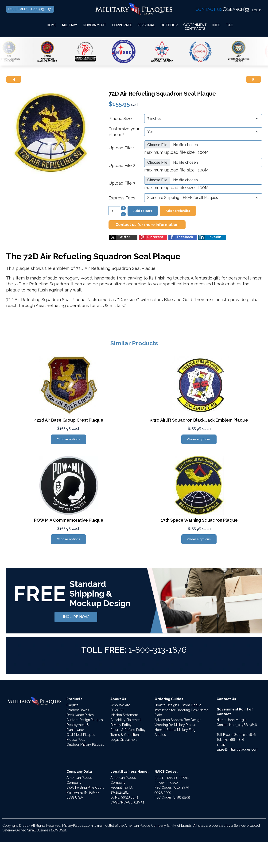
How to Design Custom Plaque (178, 705)
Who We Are (120, 705)
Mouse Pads (75, 739)
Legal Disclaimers (123, 739)
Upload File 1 (122, 147)
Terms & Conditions (125, 735)
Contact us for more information (147, 224)
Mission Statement (124, 715)
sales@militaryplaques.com (237, 749)
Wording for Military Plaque (175, 725)
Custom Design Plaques (84, 720)
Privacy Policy (121, 725)
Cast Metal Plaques (80, 735)
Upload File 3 (122, 183)
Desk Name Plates (80, 715)
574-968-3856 (246, 725)
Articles (160, 735)
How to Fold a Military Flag (175, 730)
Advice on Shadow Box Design (178, 720)
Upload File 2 (122, 165)
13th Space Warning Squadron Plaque (199, 520)
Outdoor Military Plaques (85, 744)
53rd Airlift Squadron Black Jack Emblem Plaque (199, 420)
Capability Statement (125, 720)
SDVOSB (117, 710)
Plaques (72, 705)
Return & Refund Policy (128, 730)
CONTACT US (209, 9)
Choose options (68, 439)
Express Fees (122, 197)
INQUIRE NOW (76, 617)
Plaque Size (120, 118)
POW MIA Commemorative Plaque (68, 520)
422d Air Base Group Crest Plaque (68, 420)
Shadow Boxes (77, 710)
